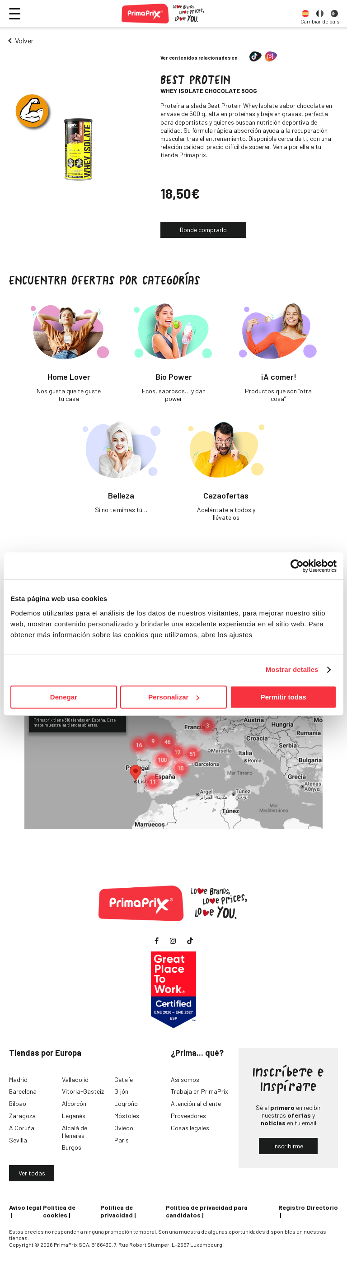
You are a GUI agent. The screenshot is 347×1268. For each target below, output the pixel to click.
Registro (291, 1207)
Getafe (123, 1079)
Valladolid (75, 1079)
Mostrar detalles (292, 669)
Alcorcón (74, 1103)
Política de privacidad (116, 1211)
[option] (305, 13)
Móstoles (126, 1115)
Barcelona (23, 1091)
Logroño (126, 1103)
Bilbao (17, 1103)
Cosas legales (190, 1128)
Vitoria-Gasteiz (83, 1091)
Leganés (73, 1115)
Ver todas (32, 1173)
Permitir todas (283, 697)
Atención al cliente (196, 1103)
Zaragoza (22, 1115)
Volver (24, 40)
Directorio (322, 1207)
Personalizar (173, 697)
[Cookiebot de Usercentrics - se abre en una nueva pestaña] (297, 566)
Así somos (185, 1079)
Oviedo (123, 1128)
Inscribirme (288, 1146)
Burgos (71, 1147)
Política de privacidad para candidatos (207, 1211)
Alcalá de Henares (74, 1131)
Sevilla (18, 1140)
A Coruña (21, 1128)
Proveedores (188, 1115)
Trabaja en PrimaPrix (199, 1091)
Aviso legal (25, 1207)
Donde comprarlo (203, 229)
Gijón (121, 1091)
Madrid (18, 1079)
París (121, 1140)
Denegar (63, 697)
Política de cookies (59, 1211)
